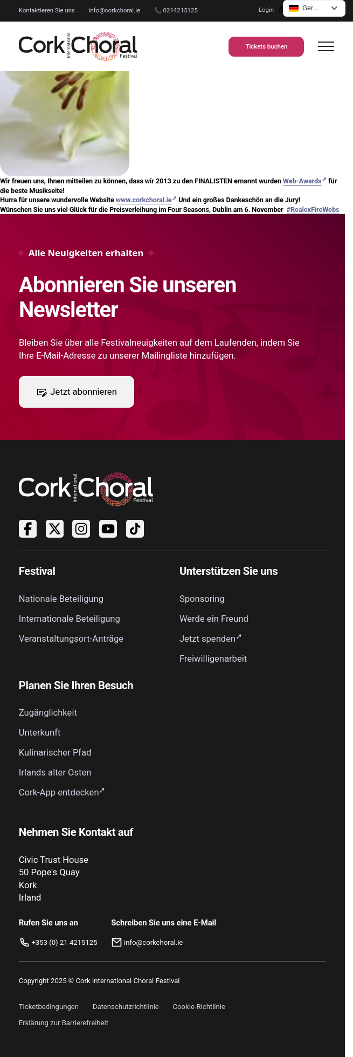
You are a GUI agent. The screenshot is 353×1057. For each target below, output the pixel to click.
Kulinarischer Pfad (55, 752)
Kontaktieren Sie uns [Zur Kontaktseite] (47, 10)
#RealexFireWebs (313, 209)
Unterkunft (40, 732)
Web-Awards (302, 181)
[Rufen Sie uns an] (58, 942)
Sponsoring (202, 599)
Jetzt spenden (207, 639)
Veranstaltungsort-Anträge (71, 639)
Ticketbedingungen (49, 1007)
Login (266, 9)
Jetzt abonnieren (76, 391)
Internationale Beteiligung (69, 619)
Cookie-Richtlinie (199, 1007)
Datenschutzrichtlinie (126, 1007)
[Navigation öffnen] (326, 46)
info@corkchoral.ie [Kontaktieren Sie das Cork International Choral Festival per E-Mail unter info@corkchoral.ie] (114, 10)
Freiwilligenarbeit (213, 659)
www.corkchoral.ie (144, 200)
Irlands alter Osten (55, 772)
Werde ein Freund (213, 619)
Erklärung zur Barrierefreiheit (63, 1023)
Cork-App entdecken (59, 792)
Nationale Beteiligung (61, 599)
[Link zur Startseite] (78, 46)
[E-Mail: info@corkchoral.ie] (163, 942)
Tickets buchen (266, 46)
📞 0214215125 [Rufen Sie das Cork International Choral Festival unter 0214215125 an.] (176, 10)
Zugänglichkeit (48, 713)
